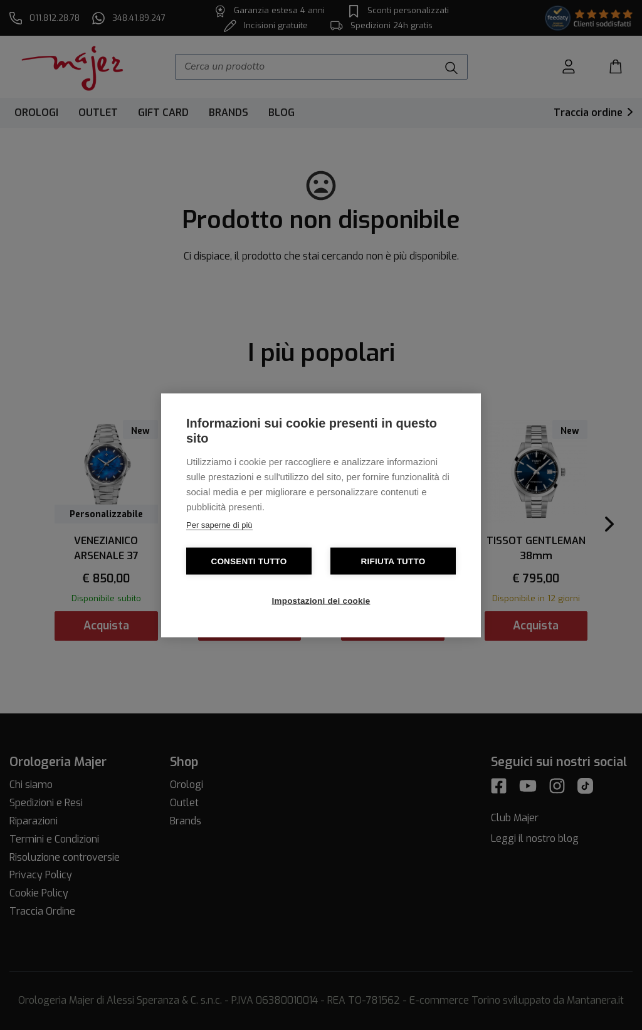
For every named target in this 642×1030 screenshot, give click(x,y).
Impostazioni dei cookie (321, 600)
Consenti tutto (249, 560)
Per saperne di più (219, 524)
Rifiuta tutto (393, 560)
